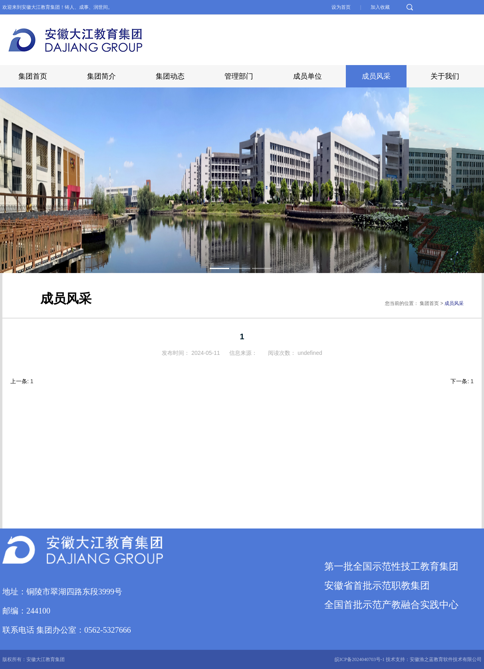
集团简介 (101, 76)
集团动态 (170, 76)
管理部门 (238, 76)
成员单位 (307, 76)
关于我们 (444, 76)
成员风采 (376, 76)
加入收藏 (380, 7)
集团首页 (32, 76)
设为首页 (341, 7)
